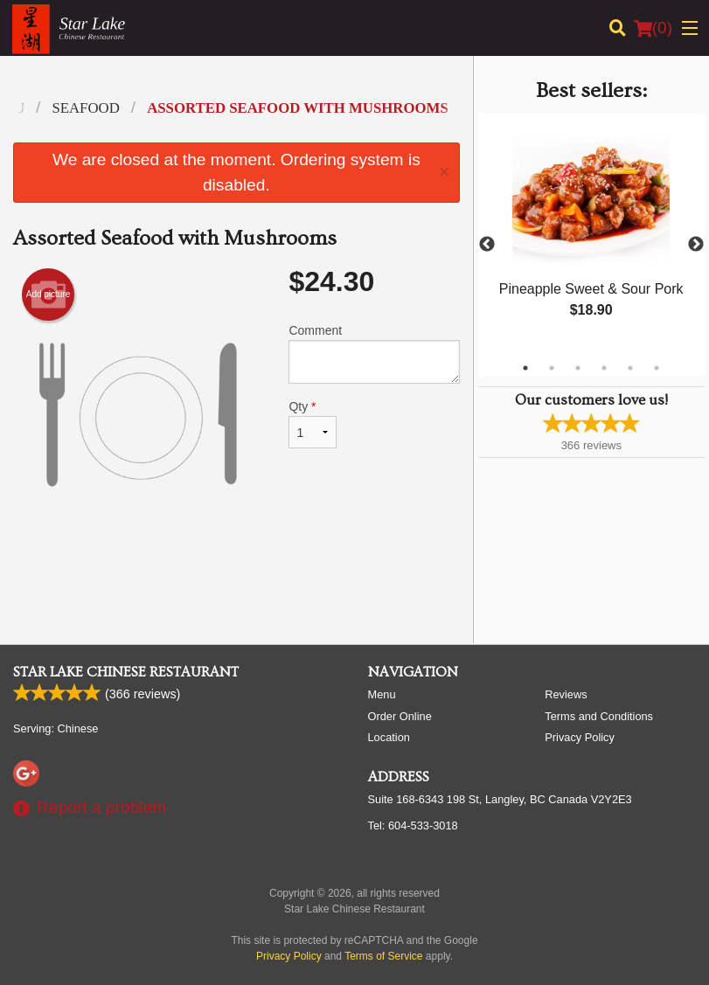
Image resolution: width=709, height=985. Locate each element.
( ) (653, 28)
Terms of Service (383, 956)
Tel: (413, 825)
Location (389, 737)
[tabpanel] (591, 234)
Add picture (48, 294)
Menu (382, 694)
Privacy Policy (580, 737)
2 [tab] (551, 368)
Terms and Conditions (599, 716)
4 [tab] (604, 368)
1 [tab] (525, 368)
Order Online (400, 716)
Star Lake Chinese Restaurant (126, 672)
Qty (312, 423)
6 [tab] (656, 368)
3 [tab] (578, 368)
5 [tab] (630, 368)
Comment (373, 353)
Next (696, 244)
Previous (487, 244)
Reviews (566, 694)
